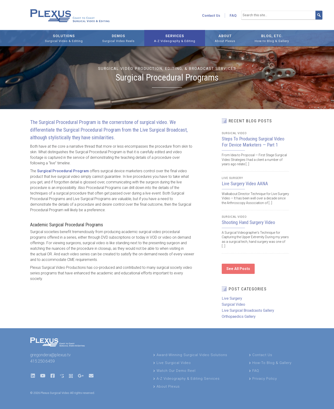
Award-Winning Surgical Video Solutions (192, 355)
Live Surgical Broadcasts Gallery (248, 310)
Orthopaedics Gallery (239, 316)
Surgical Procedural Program (63, 171)
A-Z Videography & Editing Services (188, 379)
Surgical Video (234, 133)
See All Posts (238, 268)
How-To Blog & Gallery (272, 363)
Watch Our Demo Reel (176, 371)
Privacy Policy (264, 379)
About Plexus (168, 386)
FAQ (233, 15)
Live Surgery (232, 178)
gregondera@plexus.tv (50, 354)
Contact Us (211, 15)
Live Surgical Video (174, 363)
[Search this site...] (281, 15)
